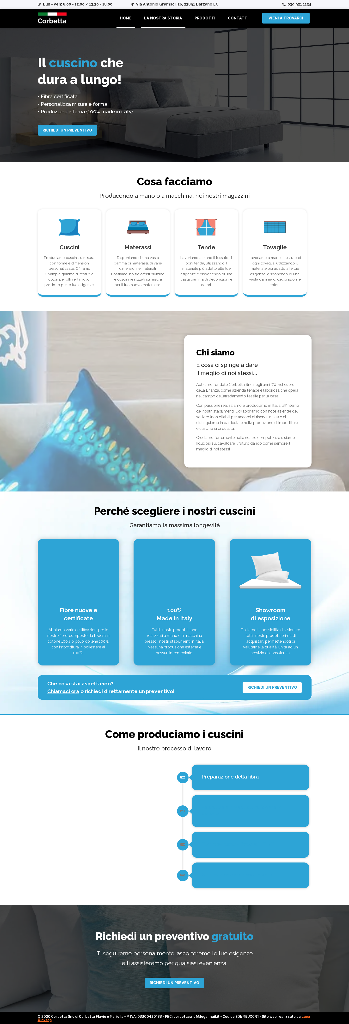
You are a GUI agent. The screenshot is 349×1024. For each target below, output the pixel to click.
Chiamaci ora (63, 691)
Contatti (238, 18)
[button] (286, 18)
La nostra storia (163, 18)
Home (126, 18)
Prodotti (205, 18)
